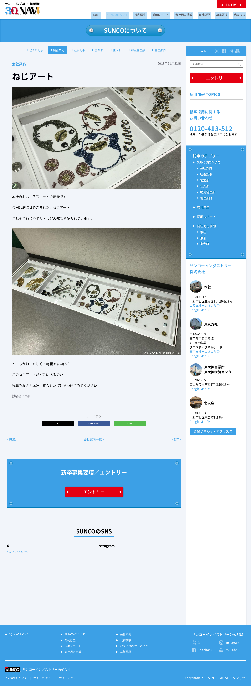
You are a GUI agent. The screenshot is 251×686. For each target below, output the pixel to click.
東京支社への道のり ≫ (205, 352)
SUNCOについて (132, 13)
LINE (130, 424)
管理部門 (166, 50)
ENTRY (233, 4)
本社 (203, 233)
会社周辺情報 (191, 13)
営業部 (99, 50)
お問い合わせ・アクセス (211, 432)
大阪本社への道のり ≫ (205, 306)
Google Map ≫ (200, 310)
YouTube (231, 650)
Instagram (232, 643)
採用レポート (170, 13)
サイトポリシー (43, 678)
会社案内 (55, 50)
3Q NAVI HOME (18, 634)
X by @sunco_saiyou (17, 552)
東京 (203, 239)
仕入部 (119, 50)
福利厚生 (152, 13)
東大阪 (204, 245)
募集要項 (225, 13)
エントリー (94, 492)
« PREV (11, 440)
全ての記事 (30, 50)
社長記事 (78, 50)
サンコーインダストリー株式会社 (46, 669)
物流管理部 (141, 50)
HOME (113, 13)
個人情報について (16, 678)
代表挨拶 (240, 13)
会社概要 (209, 13)
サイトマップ (67, 678)
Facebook (93, 424)
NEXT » (176, 440)
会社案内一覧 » (94, 440)
